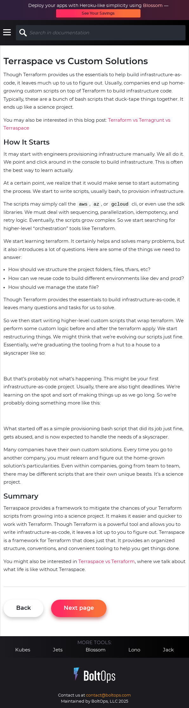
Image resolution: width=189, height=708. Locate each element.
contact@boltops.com (108, 695)
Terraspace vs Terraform (106, 561)
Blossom (153, 5)
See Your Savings (98, 13)
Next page (79, 608)
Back (23, 608)
